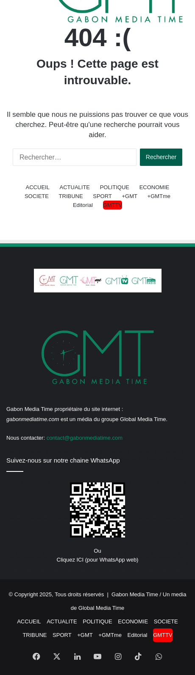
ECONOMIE (154, 187)
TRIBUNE (71, 196)
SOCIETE (37, 196)
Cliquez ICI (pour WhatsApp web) (98, 560)
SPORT (102, 196)
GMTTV (113, 205)
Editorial (83, 205)
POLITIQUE (114, 187)
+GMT (129, 196)
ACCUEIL (38, 187)
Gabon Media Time (134, 594)
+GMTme (159, 196)
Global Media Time (101, 608)
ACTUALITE (75, 187)
